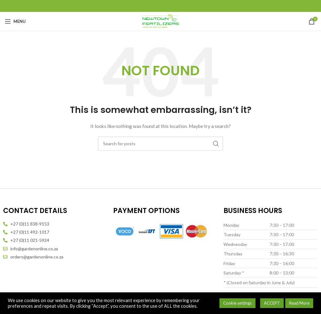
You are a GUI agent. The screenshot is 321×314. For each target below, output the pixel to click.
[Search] (160, 143)
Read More (299, 303)
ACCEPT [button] (272, 303)
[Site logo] (160, 21)
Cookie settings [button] (237, 303)
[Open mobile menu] (15, 21)
